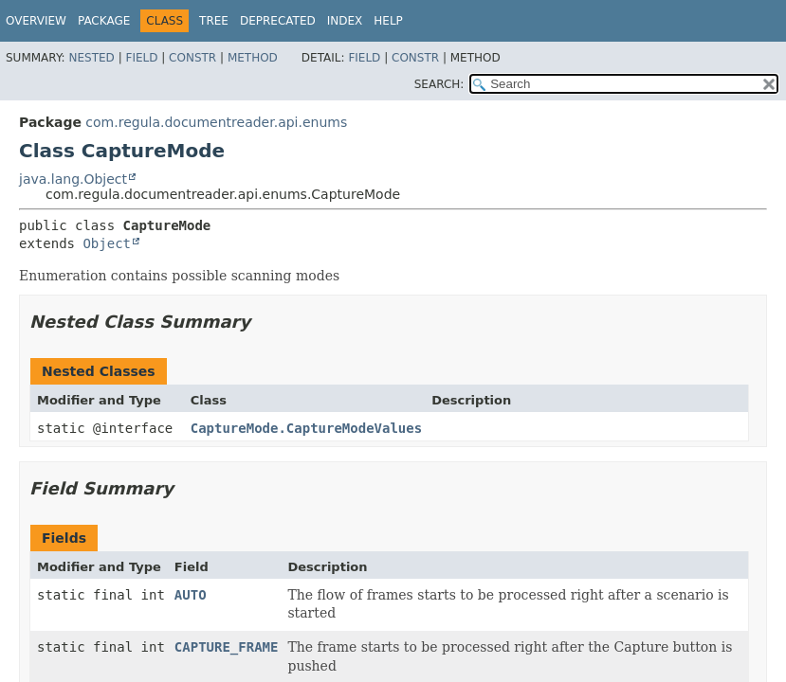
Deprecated (278, 20)
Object (106, 243)
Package (104, 20)
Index (345, 20)
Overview (36, 20)
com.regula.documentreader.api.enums (216, 122)
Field (141, 57)
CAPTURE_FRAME (226, 647)
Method (253, 57)
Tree (213, 20)
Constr (192, 57)
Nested (91, 57)
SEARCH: (439, 84)
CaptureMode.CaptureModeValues (306, 428)
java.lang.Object (73, 179)
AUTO (190, 594)
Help (388, 20)
